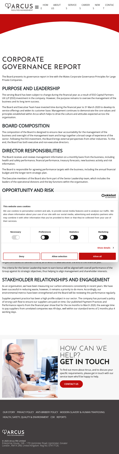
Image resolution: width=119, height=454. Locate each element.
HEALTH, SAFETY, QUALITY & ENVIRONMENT (26, 417)
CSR (53, 417)
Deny (21, 256)
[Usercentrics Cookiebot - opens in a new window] (103, 196)
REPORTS (61, 417)
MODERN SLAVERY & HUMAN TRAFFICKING (82, 412)
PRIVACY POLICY (25, 412)
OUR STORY (9, 412)
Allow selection (59, 256)
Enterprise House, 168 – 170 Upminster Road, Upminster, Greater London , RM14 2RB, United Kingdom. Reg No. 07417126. (35, 444)
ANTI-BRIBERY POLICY (47, 412)
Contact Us (71, 384)
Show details (103, 248)
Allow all (97, 256)
